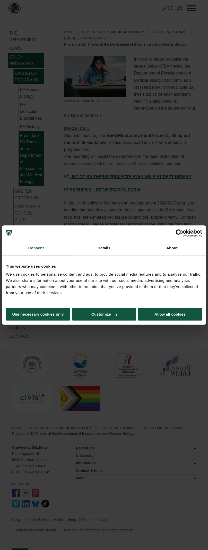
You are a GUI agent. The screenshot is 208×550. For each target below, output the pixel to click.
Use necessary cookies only (38, 314)
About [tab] (172, 248)
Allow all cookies (170, 314)
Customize (104, 314)
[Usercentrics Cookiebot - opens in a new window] (179, 233)
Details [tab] (104, 248)
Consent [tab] (36, 248)
